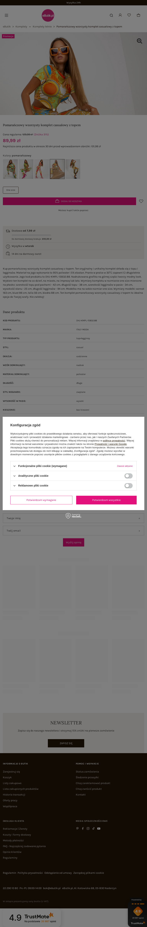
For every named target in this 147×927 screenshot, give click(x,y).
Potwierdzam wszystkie (106, 500)
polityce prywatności (114, 440)
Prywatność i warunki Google (111, 444)
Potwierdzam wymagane (41, 500)
